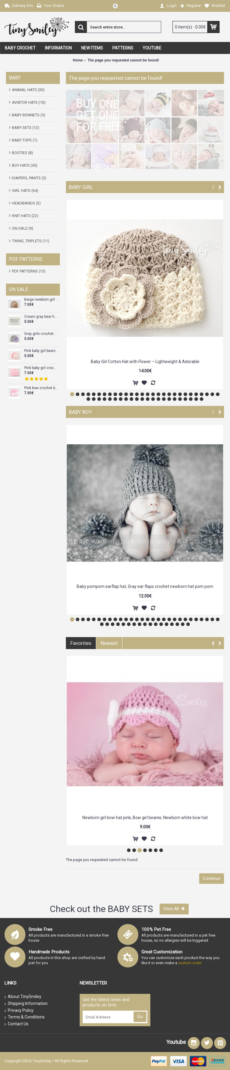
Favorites (80, 643)
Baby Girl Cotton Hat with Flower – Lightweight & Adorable (145, 361)
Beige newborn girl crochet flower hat (41, 300)
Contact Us (16, 1024)
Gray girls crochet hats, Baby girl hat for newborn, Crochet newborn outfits (41, 334)
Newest (109, 643)
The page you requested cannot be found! (123, 60)
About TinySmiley (22, 997)
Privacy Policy (19, 1010)
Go (140, 1016)
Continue (211, 878)
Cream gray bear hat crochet (41, 317)
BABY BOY (80, 412)
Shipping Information (26, 1003)
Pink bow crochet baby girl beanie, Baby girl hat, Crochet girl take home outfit (41, 388)
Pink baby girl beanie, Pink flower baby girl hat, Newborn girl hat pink (41, 351)
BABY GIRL (81, 187)
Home (78, 60)
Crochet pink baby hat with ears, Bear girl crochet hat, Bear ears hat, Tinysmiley (145, 817)
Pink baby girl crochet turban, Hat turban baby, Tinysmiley (41, 368)
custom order (190, 963)
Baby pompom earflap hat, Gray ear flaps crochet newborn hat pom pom (145, 586)
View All (174, 909)
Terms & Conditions (24, 1017)
